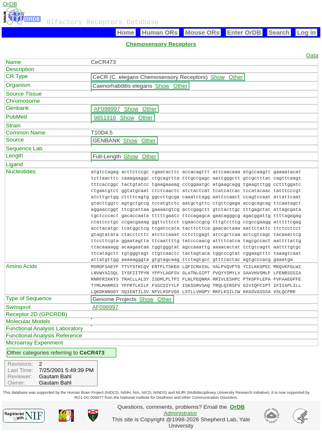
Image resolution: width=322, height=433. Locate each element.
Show (218, 77)
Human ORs (160, 32)
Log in (306, 32)
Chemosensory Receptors (161, 44)
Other (236, 77)
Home (126, 32)
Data (312, 55)
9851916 (105, 117)
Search (279, 32)
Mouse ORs (202, 32)
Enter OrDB (244, 32)
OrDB (10, 4)
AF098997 (107, 109)
